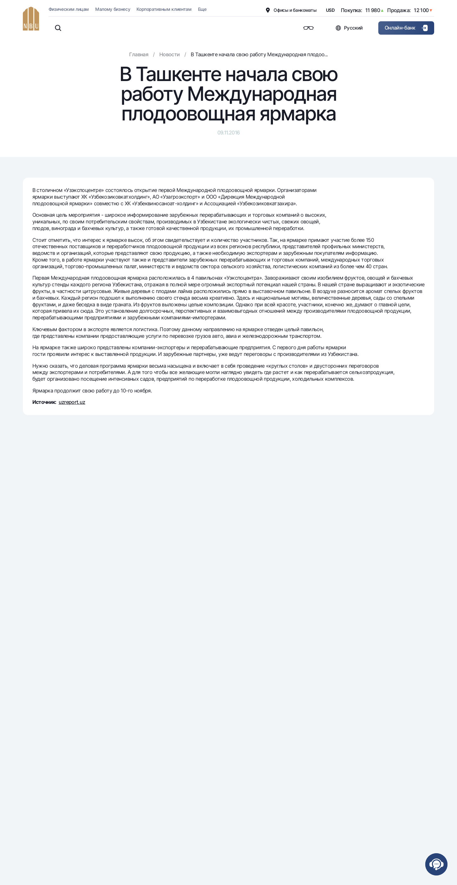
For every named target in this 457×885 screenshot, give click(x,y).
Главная (138, 54)
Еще (202, 9)
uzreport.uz (72, 402)
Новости (169, 54)
